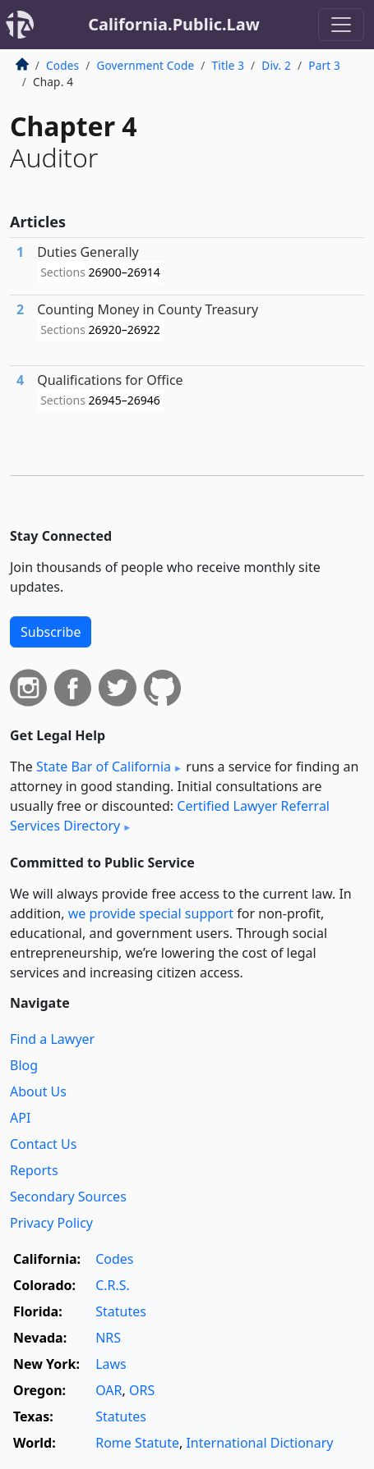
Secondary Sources (68, 1197)
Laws (111, 1364)
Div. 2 (276, 65)
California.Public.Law (174, 24)
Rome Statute (137, 1443)
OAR (108, 1390)
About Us (38, 1091)
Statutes (120, 1311)
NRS (108, 1338)
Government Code (145, 65)
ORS (142, 1390)
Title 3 (228, 65)
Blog (24, 1065)
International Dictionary (259, 1443)
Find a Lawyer (52, 1039)
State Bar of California (103, 766)
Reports (34, 1170)
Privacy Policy (51, 1223)
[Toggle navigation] (341, 24)
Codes (62, 65)
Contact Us (43, 1144)
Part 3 (324, 65)
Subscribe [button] (51, 632)
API (20, 1118)
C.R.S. (112, 1285)
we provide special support (150, 913)
